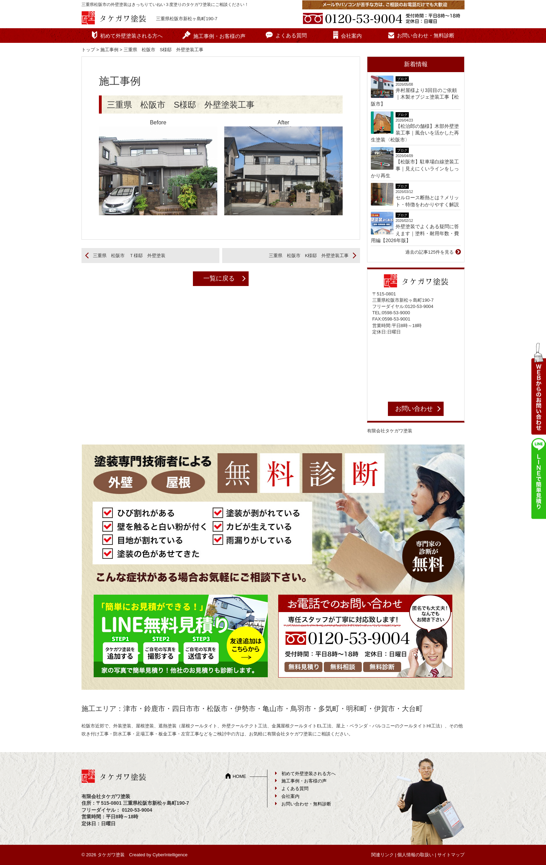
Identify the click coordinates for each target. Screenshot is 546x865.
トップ (88, 49)
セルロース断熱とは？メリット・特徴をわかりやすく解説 (427, 201)
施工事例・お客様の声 (219, 36)
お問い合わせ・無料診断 (425, 35)
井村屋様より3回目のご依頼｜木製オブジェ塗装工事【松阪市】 (415, 97)
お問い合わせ (414, 408)
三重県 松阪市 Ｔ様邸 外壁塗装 (129, 255)
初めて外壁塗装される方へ (131, 36)
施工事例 (109, 49)
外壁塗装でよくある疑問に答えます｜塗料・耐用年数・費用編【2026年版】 (415, 233)
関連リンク (382, 854)
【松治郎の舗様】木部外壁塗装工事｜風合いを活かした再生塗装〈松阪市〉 (415, 132)
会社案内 (351, 36)
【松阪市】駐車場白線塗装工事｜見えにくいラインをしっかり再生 (415, 168)
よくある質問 (291, 35)
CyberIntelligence (170, 854)
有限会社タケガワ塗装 (389, 430)
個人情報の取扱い (415, 854)
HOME (239, 776)
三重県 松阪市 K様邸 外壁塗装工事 (309, 255)
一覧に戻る (219, 278)
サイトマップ (451, 854)
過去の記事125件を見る (429, 252)
